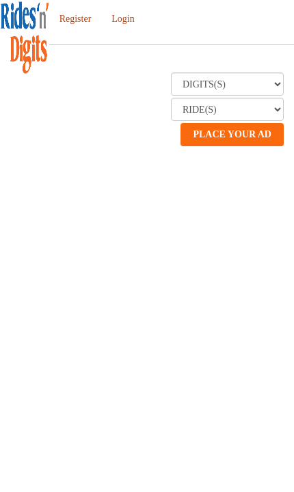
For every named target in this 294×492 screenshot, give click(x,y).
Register (75, 19)
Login (122, 19)
